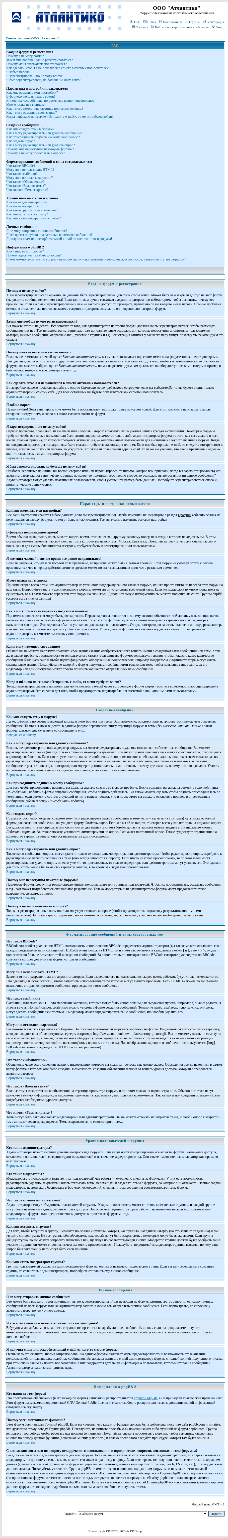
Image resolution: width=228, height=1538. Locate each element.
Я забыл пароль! (18, 72)
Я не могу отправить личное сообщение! (36, 231)
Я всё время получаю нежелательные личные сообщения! (49, 235)
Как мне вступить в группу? (27, 214)
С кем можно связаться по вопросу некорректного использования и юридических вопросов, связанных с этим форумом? (96, 259)
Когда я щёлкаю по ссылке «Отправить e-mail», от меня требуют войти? (60, 116)
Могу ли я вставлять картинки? (29, 178)
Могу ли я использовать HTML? (30, 170)
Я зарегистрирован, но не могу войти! (34, 76)
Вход (217, 27)
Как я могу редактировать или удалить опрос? (40, 145)
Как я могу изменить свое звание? (31, 112)
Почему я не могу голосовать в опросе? (35, 153)
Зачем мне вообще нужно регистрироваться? (39, 60)
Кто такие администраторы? (27, 202)
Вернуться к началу (21, 313)
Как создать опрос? (20, 141)
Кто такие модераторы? (23, 206)
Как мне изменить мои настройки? (32, 92)
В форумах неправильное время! (30, 96)
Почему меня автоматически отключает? (36, 64)
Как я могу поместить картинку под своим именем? (44, 108)
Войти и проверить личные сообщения (180, 27)
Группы (192, 22)
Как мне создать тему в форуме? (30, 129)
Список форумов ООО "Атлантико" (32, 38)
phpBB (106, 1531)
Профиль (140, 27)
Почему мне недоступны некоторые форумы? (40, 149)
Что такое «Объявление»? (25, 182)
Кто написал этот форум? (25, 251)
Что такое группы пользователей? (31, 210)
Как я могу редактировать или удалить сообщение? (44, 133)
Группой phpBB (145, 1398)
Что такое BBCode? (20, 166)
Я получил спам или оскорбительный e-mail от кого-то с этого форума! (59, 239)
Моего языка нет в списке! (26, 104)
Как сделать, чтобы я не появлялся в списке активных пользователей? (58, 68)
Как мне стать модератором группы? (33, 218)
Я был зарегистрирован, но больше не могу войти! (44, 80)
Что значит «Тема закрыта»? (27, 190)
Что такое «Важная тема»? (26, 186)
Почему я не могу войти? (25, 56)
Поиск (149, 22)
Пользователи (170, 22)
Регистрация (213, 22)
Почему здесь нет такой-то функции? (34, 255)
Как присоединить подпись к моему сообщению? (43, 137)
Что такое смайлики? (22, 174)
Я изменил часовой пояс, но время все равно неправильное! (51, 100)
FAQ (135, 22)
